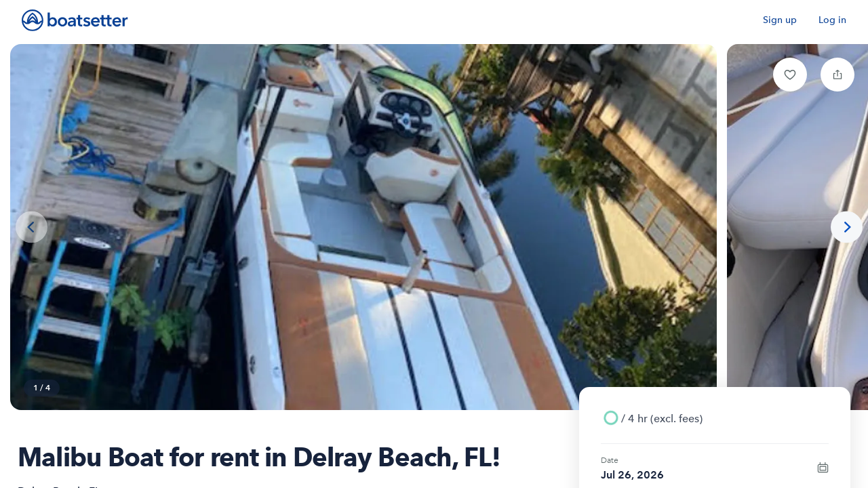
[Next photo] (847, 227)
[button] (790, 75)
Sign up (780, 20)
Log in (832, 20)
